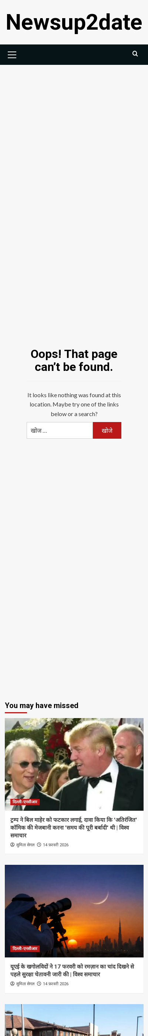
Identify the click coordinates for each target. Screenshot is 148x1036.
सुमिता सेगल (25, 845)
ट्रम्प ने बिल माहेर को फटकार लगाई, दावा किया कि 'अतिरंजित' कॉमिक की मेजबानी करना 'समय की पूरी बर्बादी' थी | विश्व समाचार (73, 828)
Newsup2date (74, 22)
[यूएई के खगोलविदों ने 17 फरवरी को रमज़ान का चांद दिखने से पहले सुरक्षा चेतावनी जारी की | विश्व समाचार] (74, 911)
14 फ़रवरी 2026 (55, 845)
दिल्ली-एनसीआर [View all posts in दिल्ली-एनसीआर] (25, 802)
